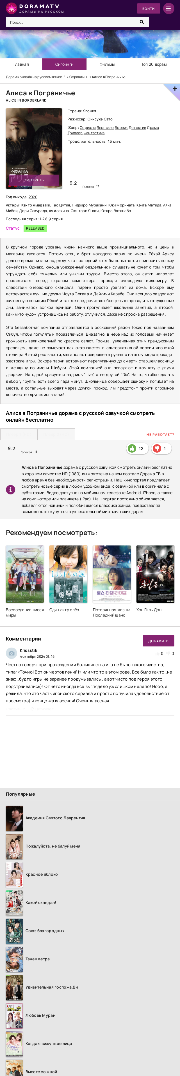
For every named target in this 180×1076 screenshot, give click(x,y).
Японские (105, 127)
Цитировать (43, 709)
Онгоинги (64, 64)
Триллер (75, 133)
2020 (33, 196)
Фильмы (107, 64)
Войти (148, 8)
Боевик (121, 127)
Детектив (137, 127)
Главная (21, 64)
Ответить (15, 709)
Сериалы (88, 127)
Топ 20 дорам (154, 64)
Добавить (158, 641)
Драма (153, 127)
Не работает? (160, 434)
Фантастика (94, 133)
